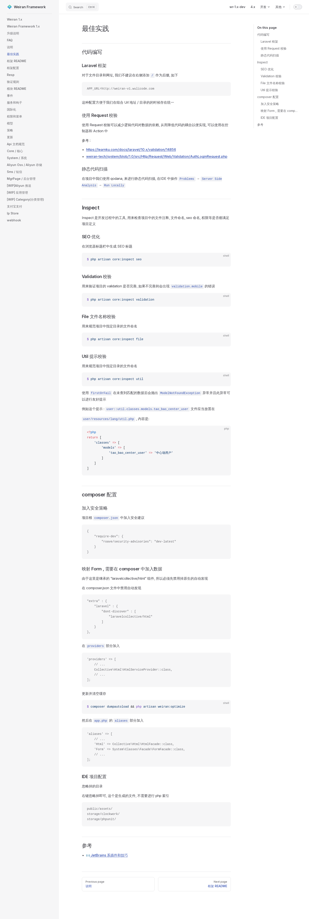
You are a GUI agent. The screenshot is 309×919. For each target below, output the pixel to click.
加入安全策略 (270, 104)
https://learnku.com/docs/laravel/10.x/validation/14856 (131, 149)
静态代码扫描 (270, 55)
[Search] (82, 7)
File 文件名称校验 (273, 83)
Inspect (262, 62)
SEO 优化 (267, 69)
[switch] (297, 7)
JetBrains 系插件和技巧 (107, 855)
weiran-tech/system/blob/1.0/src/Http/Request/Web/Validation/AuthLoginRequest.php (156, 156)
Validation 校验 (271, 76)
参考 (260, 124)
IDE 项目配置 (269, 117)
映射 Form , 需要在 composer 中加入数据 (280, 111)
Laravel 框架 (269, 41)
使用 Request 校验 (273, 48)
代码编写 (263, 34)
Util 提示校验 (269, 90)
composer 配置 (268, 97)
